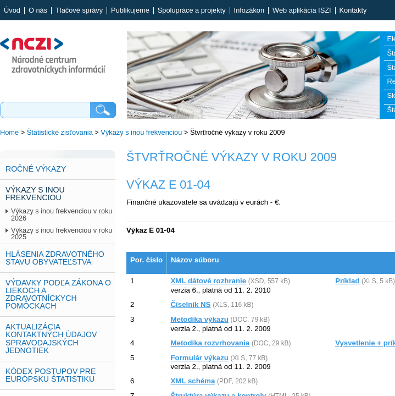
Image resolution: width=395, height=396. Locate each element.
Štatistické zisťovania (60, 132)
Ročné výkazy (35, 168)
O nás (38, 10)
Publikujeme (130, 10)
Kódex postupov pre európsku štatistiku (50, 375)
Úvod (12, 10)
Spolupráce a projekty (192, 10)
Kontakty (353, 10)
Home (9, 132)
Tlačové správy (79, 10)
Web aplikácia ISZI (301, 10)
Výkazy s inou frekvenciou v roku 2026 (61, 214)
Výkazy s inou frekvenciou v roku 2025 (61, 234)
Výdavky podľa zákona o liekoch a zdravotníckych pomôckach (58, 294)
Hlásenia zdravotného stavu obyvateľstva (54, 258)
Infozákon (249, 10)
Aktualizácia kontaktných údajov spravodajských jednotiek (51, 338)
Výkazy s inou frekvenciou (141, 132)
